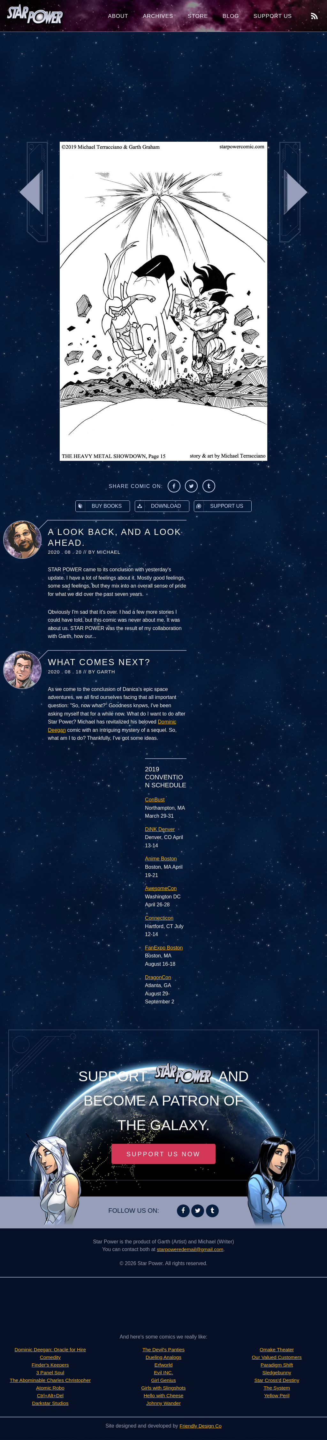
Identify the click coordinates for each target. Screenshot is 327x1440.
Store (198, 16)
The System (276, 1388)
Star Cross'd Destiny (277, 1380)
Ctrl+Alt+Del (50, 1396)
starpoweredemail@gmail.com (190, 1249)
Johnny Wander (163, 1403)
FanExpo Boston (164, 947)
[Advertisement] (163, 83)
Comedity (50, 1357)
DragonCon (158, 977)
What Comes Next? (99, 662)
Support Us (273, 16)
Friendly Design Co (200, 1426)
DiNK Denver (160, 829)
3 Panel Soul (50, 1373)
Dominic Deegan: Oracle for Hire (50, 1350)
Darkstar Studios (50, 1403)
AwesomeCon (161, 888)
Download (158, 506)
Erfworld (163, 1365)
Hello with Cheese (163, 1396)
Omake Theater (276, 1350)
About (118, 16)
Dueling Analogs (163, 1357)
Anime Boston (161, 858)
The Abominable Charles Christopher (50, 1380)
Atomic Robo (50, 1388)
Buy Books (99, 506)
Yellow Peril (277, 1396)
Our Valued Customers (277, 1357)
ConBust (154, 799)
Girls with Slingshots (163, 1388)
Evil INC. (163, 1373)
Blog (231, 16)
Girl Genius (163, 1380)
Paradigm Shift (276, 1365)
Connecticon (159, 918)
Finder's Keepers (50, 1365)
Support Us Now (163, 1154)
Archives (158, 16)
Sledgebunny (277, 1373)
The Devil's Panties (163, 1350)
